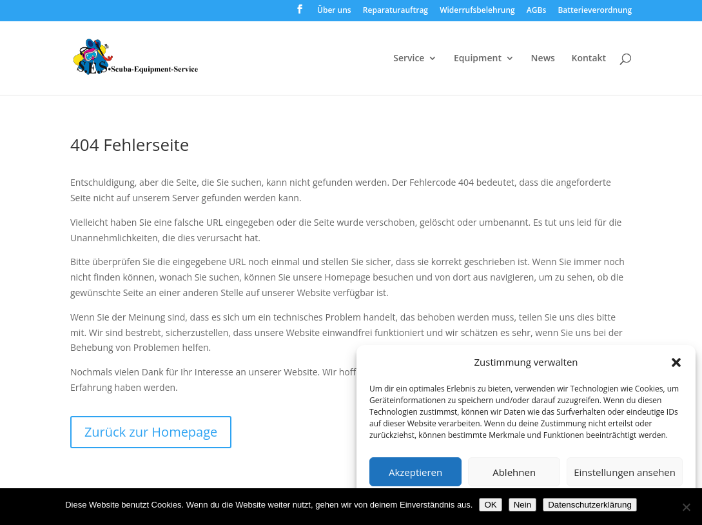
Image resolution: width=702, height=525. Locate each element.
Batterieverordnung (595, 10)
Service (408, 59)
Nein (522, 505)
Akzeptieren (415, 472)
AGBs (536, 10)
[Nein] (685, 506)
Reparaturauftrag (395, 10)
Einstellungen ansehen (625, 472)
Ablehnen (514, 472)
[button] (676, 362)
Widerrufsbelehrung (477, 10)
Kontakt (589, 59)
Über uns (334, 10)
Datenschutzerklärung (590, 505)
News (543, 59)
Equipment (478, 59)
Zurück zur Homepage (150, 432)
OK (490, 505)
